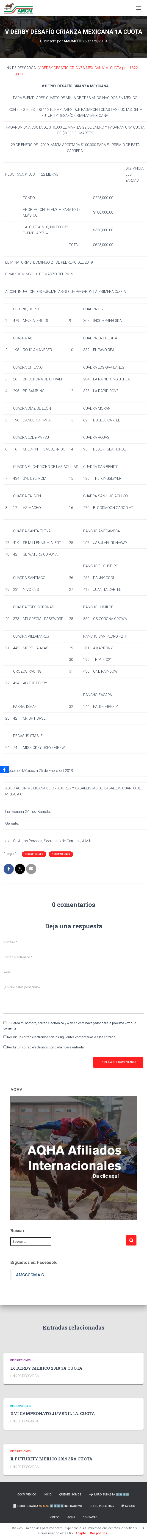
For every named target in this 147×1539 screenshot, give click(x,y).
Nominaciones (61, 854)
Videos (55, 1517)
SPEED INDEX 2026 (102, 1506)
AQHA (71, 1517)
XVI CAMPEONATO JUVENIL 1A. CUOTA (52, 1413)
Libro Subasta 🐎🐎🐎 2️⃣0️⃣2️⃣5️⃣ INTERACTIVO (47, 1506)
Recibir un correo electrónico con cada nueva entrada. (45, 1047)
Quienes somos (70, 1494)
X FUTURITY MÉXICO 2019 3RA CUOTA (51, 1459)
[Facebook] (4, 769)
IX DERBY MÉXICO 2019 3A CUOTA (46, 1368)
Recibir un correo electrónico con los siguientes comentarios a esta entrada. (61, 1037)
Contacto (90, 1517)
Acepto (80, 1533)
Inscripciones (34, 854)
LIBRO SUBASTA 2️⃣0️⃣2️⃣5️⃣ (109, 1494)
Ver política (98, 1533)
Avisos (128, 1506)
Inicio (48, 1494)
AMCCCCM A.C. (30, 1274)
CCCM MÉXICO (26, 1494)
